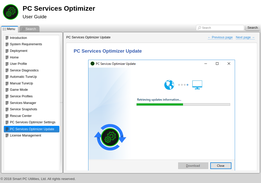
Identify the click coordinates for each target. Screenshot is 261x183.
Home (14, 57)
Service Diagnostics (24, 70)
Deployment (18, 51)
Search (206, 27)
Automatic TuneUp (23, 77)
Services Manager (23, 103)
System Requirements (26, 44)
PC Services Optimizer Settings (33, 122)
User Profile (18, 64)
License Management (25, 135)
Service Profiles (21, 96)
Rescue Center (21, 116)
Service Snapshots (23, 109)
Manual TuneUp (21, 83)
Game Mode (19, 90)
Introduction (18, 38)
